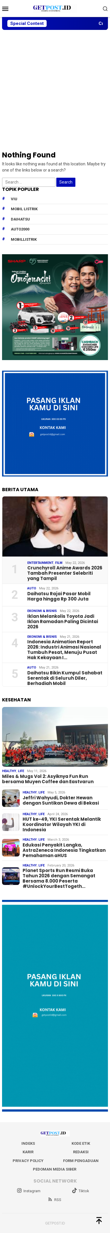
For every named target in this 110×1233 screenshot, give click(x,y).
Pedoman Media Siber (54, 1169)
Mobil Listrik (24, 209)
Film (58, 563)
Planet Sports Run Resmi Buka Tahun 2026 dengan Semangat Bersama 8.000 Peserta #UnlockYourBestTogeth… (59, 878)
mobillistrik (24, 239)
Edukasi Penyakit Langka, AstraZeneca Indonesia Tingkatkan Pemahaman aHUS (64, 850)
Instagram (28, 1191)
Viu (14, 199)
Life (21, 771)
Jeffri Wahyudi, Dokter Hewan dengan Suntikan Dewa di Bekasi (61, 800)
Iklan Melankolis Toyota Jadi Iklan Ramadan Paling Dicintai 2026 (62, 622)
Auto (31, 588)
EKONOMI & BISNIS (42, 611)
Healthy (9, 771)
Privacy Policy (28, 1161)
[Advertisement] (55, 90)
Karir (28, 1152)
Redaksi (81, 1152)
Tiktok (80, 1191)
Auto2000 (20, 229)
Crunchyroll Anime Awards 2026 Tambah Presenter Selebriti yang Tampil (64, 573)
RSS (54, 1200)
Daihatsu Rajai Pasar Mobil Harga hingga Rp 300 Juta (59, 596)
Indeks (28, 1143)
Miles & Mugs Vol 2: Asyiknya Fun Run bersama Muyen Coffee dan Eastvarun (48, 779)
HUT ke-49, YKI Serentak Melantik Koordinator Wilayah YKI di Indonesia (62, 824)
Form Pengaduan (81, 1161)
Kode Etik (81, 1143)
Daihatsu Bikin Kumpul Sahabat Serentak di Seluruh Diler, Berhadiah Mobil (64, 678)
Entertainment (40, 563)
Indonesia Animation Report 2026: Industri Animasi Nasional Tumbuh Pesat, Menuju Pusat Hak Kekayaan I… (64, 649)
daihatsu (20, 219)
